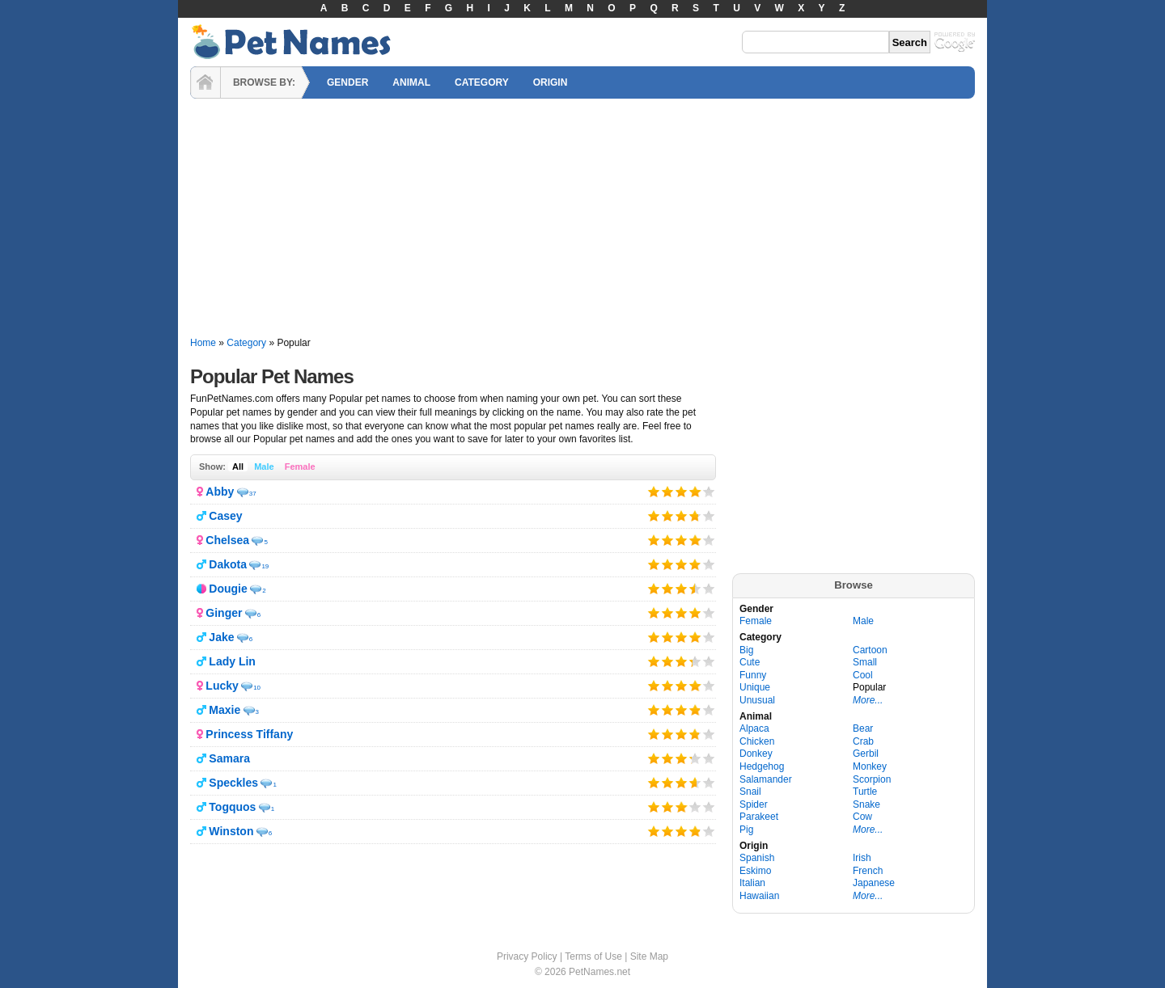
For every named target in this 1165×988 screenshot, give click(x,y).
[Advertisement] (582, 218)
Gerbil (866, 753)
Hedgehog (761, 766)
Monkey (870, 766)
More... (868, 700)
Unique (754, 687)
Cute (749, 662)
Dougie (228, 588)
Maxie (224, 709)
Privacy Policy (527, 956)
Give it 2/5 (668, 491)
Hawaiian (759, 895)
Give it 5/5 (709, 491)
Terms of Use (593, 956)
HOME (205, 82)
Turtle (865, 791)
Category (246, 342)
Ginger (223, 612)
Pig (746, 829)
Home (203, 342)
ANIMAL (411, 82)
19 (265, 566)
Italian (752, 883)
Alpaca (754, 728)
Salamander (765, 779)
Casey (225, 515)
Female (300, 466)
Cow (862, 816)
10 (257, 687)
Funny (752, 675)
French (868, 870)
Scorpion (872, 779)
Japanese (874, 883)
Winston (231, 831)
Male (263, 466)
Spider (753, 804)
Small (865, 662)
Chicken (756, 741)
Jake (221, 637)
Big (746, 650)
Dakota (228, 564)
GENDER (347, 82)
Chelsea (227, 540)
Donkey (756, 753)
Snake (866, 804)
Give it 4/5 (694, 491)
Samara (229, 758)
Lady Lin (232, 661)
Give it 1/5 (654, 491)
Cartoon (870, 650)
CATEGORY (482, 82)
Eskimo (755, 870)
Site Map (649, 956)
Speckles (233, 782)
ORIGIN (550, 82)
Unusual (757, 700)
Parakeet (758, 816)
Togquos (232, 806)
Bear (863, 728)
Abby (219, 491)
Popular (869, 687)
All (238, 466)
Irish (862, 857)
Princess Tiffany (249, 734)
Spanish (756, 857)
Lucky (221, 685)
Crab (863, 741)
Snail (750, 791)
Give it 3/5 (681, 491)
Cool (863, 675)
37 (252, 493)
